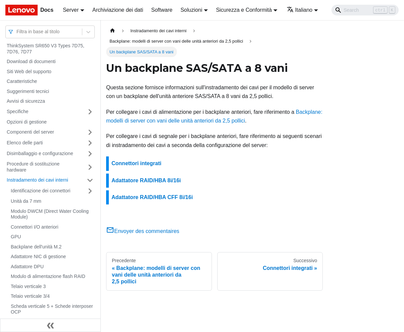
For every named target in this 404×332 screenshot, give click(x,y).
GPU (16, 236)
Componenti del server (30, 132)
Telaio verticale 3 (28, 286)
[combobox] (17, 32)
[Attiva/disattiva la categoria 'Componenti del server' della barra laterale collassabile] (90, 132)
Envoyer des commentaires (142, 231)
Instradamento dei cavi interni (37, 180)
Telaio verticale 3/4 (30, 296)
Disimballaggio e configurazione (40, 153)
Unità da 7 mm (26, 201)
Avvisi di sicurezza (26, 101)
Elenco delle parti (25, 142)
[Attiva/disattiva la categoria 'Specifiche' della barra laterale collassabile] (90, 111)
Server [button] (71, 10)
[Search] (365, 10)
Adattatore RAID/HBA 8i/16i (146, 180)
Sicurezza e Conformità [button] (244, 10)
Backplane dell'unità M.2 (36, 246)
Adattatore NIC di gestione (38, 256)
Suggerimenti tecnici (28, 91)
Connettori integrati (136, 163)
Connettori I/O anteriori (34, 227)
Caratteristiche (22, 81)
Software (161, 10)
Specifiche (18, 111)
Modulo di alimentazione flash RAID (48, 276)
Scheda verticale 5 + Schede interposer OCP (52, 309)
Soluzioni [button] (191, 10)
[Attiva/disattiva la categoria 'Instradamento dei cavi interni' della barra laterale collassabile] (90, 180)
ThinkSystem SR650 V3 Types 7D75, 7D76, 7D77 (45, 48)
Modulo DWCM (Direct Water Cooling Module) (50, 214)
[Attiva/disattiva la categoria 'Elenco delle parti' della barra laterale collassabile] (90, 143)
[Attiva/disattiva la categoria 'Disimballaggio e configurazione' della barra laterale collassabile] (90, 153)
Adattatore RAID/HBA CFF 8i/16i (152, 197)
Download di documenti (31, 61)
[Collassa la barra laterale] (50, 325)
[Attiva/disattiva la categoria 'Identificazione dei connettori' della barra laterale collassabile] (90, 191)
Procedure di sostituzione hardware (33, 167)
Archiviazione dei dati (117, 10)
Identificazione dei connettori (40, 190)
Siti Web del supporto (29, 71)
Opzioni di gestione (27, 122)
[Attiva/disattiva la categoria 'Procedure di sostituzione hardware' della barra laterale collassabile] (90, 167)
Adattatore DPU (27, 266)
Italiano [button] (300, 10)
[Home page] (112, 31)
